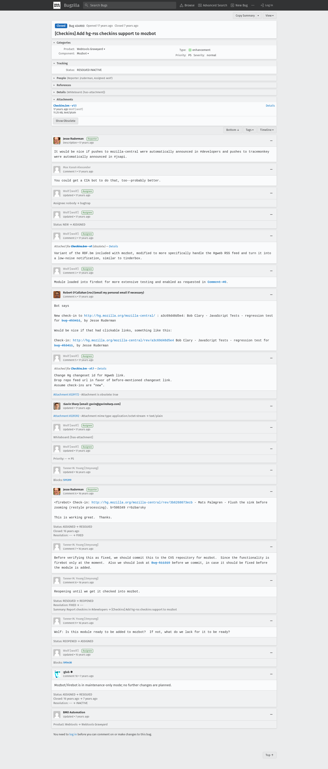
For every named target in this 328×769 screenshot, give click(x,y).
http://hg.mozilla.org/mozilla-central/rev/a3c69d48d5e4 (122, 340)
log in (73, 734)
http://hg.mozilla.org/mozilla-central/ (119, 316)
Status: (70, 70)
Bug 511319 (159, 563)
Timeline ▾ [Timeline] (267, 129)
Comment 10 (70, 676)
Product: (69, 49)
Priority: (181, 55)
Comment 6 (69, 493)
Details (270, 105)
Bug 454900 (77, 26)
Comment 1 (69, 171)
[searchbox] (129, 5)
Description (70, 142)
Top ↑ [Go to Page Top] (270, 755)
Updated (68, 195)
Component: (67, 53)
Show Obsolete (65, 120)
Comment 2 (69, 238)
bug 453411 (71, 320)
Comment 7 (69, 548)
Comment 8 (70, 582)
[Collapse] (271, 140)
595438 (67, 662)
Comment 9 (69, 623)
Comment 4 (69, 296)
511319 (67, 480)
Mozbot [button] (83, 53)
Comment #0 (214, 282)
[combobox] (129, 5)
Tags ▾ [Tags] (250, 129)
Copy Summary (245, 15)
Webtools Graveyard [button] (91, 49)
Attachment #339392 (66, 416)
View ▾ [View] (270, 15)
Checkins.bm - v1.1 (64, 105)
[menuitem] (187, 5)
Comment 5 (69, 360)
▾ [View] (258, 15)
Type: (182, 50)
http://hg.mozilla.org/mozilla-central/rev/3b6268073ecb (140, 502)
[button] (266, 5)
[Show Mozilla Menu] (56, 5)
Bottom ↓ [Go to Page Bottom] (232, 129)
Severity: (199, 55)
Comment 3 (69, 272)
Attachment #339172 (66, 394)
